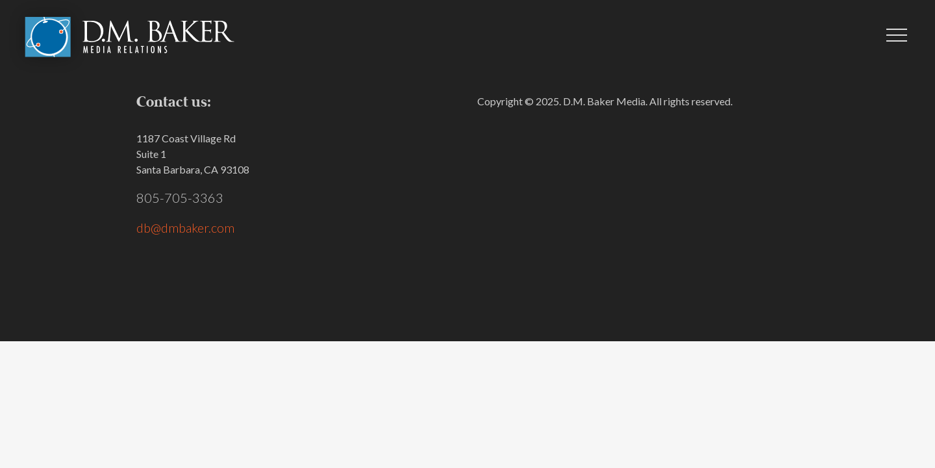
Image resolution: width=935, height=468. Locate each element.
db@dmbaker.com (185, 227)
